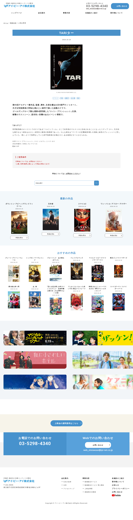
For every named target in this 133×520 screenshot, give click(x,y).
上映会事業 (88, 489)
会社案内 (64, 478)
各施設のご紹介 (118, 478)
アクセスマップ (69, 489)
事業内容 (86, 478)
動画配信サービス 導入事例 (94, 485)
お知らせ (115, 485)
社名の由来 (67, 482)
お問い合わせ (122, 6)
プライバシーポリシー (121, 488)
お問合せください (73, 173)
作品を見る (19, 238)
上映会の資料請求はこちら (66, 423)
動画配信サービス (91, 482)
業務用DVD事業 (90, 492)
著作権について (118, 482)
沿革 (65, 485)
